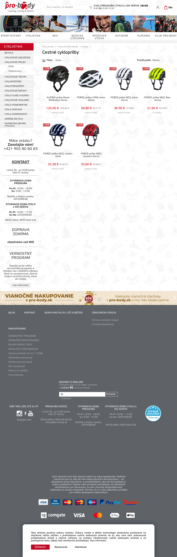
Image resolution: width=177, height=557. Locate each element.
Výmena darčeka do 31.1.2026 (25, 353)
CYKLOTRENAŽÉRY (14, 86)
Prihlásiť (110, 394)
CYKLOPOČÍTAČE (13, 81)
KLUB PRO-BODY (166, 36)
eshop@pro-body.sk (56, 422)
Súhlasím (41, 547)
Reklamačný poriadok (20, 362)
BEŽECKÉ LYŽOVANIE (77, 37)
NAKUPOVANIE (17, 328)
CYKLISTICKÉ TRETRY (16, 77)
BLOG (11, 312)
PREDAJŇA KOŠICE (56, 406)
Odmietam (81, 547)
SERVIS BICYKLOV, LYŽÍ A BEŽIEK (63, 312)
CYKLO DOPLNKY (13, 109)
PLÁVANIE (143, 36)
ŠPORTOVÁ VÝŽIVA (99, 37)
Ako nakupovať (16, 366)
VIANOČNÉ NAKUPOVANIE (23, 340)
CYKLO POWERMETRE (16, 105)
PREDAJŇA (107, 6)
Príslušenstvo (15, 71)
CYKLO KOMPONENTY (16, 114)
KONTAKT (29, 312)
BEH (55, 36)
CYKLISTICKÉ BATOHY (16, 91)
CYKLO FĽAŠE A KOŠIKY (17, 95)
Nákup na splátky (18, 370)
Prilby (11, 66)
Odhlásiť (66, 398)
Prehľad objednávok (103, 324)
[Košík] (168, 8)
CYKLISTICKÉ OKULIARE (17, 100)
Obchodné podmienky (20, 357)
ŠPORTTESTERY (11, 36)
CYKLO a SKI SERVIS (127, 6)
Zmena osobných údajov (105, 320)
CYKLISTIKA (33, 36)
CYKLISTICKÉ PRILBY (15, 62)
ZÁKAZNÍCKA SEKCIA (104, 312)
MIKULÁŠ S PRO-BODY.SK (23, 349)
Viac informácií (98, 541)
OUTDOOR (121, 36)
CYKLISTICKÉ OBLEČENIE (17, 57)
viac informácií (21, 285)
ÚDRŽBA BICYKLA (14, 119)
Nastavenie (61, 547)
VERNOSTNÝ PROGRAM (22, 336)
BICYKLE (9, 53)
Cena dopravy (15, 375)
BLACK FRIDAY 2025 (20, 344)
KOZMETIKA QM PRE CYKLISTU (15, 124)
